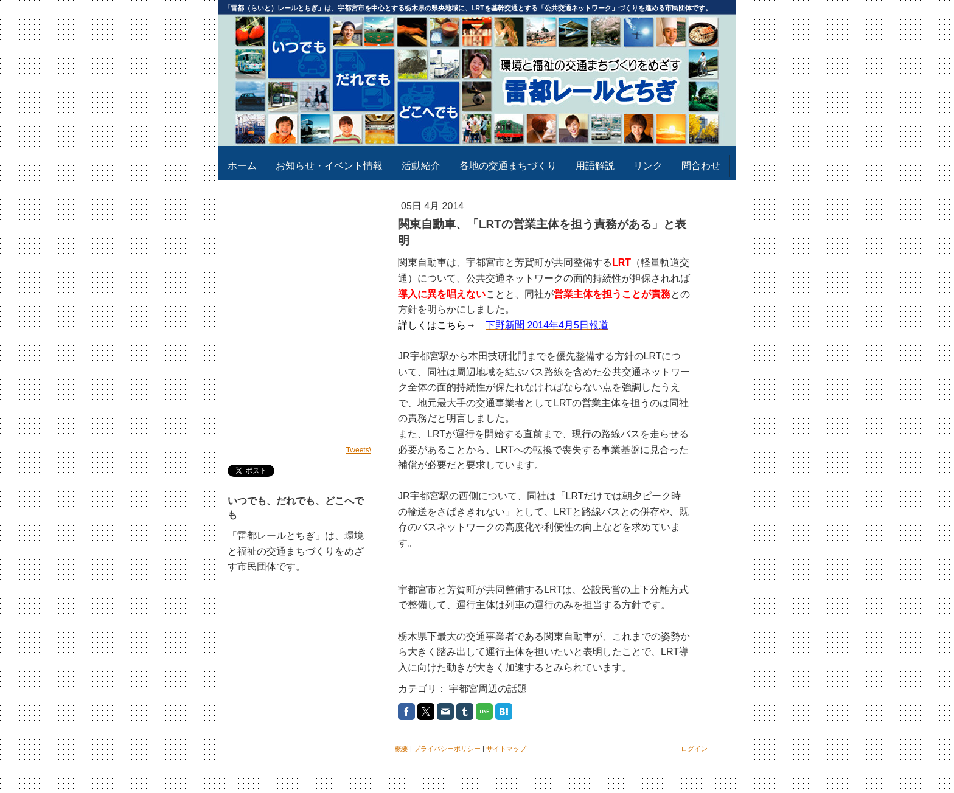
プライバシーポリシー (447, 748)
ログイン (694, 748)
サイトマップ (506, 748)
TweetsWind (366, 450)
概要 (401, 748)
